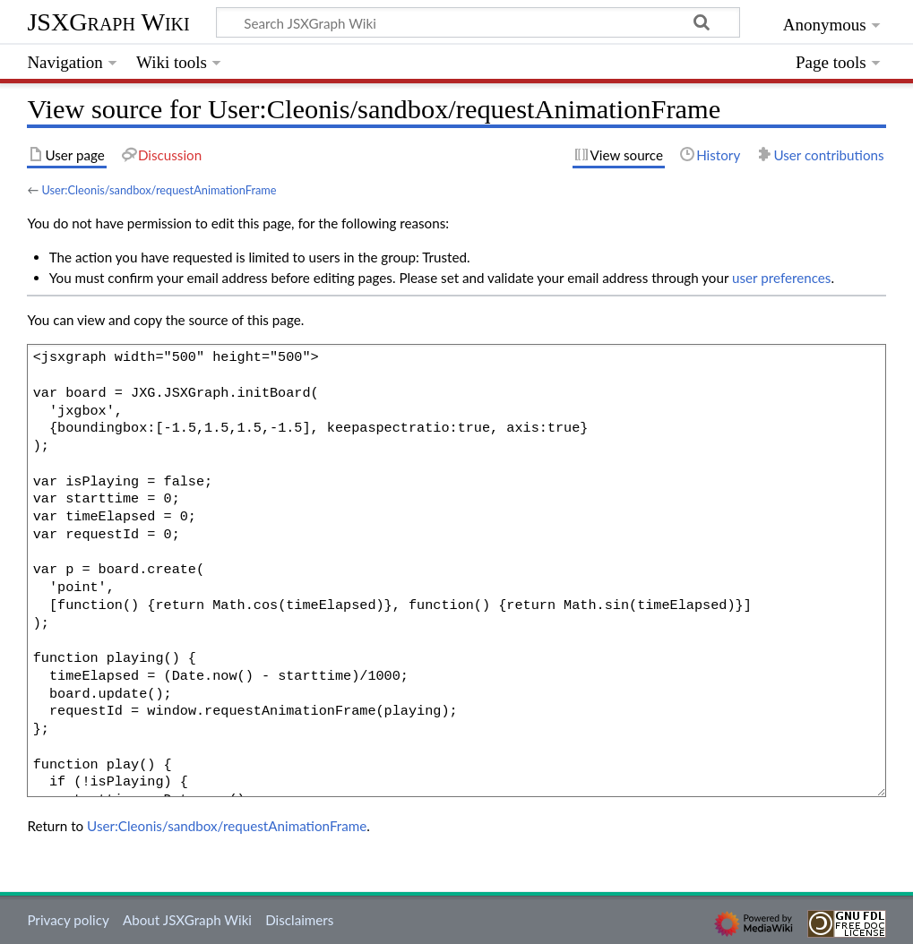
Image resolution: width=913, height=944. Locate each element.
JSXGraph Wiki (108, 22)
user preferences (781, 278)
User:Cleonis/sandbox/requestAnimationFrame (158, 190)
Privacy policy (67, 920)
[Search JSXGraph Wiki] (478, 22)
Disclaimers (299, 920)
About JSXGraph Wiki (187, 920)
